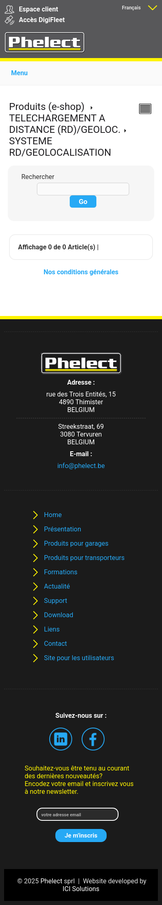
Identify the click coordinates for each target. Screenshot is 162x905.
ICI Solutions (81, 889)
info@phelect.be (81, 466)
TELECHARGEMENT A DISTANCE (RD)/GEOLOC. (65, 123)
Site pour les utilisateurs (79, 658)
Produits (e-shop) (46, 106)
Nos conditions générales (81, 272)
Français (131, 8)
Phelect (51, 881)
